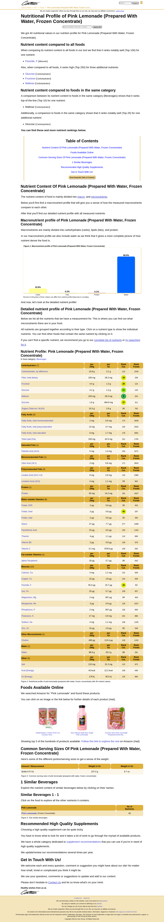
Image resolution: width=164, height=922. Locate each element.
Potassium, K (28, 616)
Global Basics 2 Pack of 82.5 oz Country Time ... (48, 734)
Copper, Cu (27, 579)
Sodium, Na (27, 622)
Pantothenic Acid (29, 530)
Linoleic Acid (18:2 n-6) (32, 475)
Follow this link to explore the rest (100, 741)
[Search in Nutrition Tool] (77, 27)
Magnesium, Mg (29, 597)
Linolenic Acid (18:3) (31, 481)
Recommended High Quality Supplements (82, 167)
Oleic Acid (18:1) (29, 463)
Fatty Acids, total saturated (34, 433)
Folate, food (27, 511)
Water (24, 652)
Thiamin (25, 536)
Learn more (120, 11)
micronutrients (99, 196)
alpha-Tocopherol (29, 561)
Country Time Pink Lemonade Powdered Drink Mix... (116, 734)
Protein (25, 493)
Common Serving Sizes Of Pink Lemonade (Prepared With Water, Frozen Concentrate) (82, 157)
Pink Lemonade (29, 813)
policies (104, 901)
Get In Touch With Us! (82, 172)
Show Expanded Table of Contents (82, 177)
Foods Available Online (82, 152)
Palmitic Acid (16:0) (30, 451)
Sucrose (25, 402)
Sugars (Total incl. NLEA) (33, 408)
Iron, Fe (25, 591)
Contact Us (54, 882)
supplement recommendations (83, 841)
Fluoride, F (31, 61)
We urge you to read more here (126, 912)
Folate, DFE (27, 505)
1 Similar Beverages (82, 162)
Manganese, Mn (29, 603)
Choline (25, 640)
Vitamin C (26, 549)
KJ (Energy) (27, 676)
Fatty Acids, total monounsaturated (37, 420)
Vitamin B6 (26, 542)
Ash (23, 664)
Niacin (24, 524)
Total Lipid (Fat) (29, 439)
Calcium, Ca (27, 572)
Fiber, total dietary (30, 378)
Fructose (30, 78)
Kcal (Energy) (28, 670)
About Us (87, 898)
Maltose (29, 83)
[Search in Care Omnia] (125, 3)
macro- (81, 196)
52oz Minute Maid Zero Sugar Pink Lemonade (82, 734)
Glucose (30, 73)
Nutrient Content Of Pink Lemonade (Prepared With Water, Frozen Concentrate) (82, 147)
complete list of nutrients (108, 340)
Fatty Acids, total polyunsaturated (37, 427)
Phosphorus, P (28, 610)
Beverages (41, 359)
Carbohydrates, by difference (35, 371)
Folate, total (27, 518)
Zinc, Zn (25, 628)
